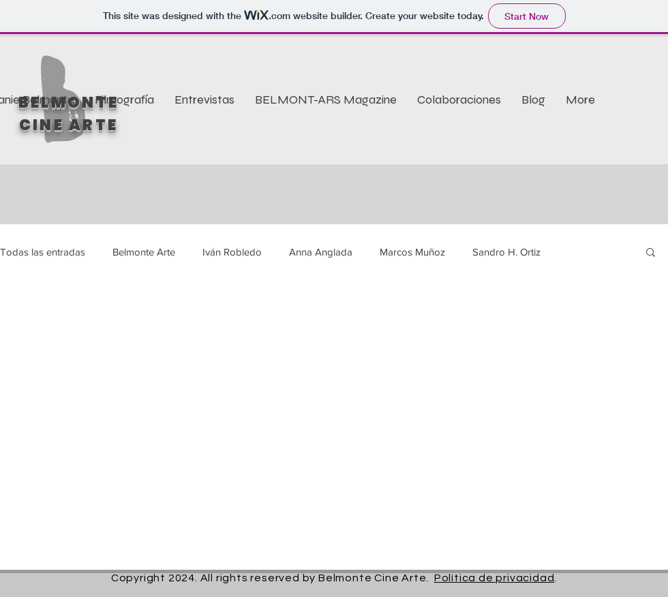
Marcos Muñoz (412, 252)
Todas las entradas (42, 252)
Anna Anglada (320, 252)
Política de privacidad (494, 577)
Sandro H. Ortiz (506, 252)
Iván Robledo (232, 252)
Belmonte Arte (143, 252)
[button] (650, 253)
